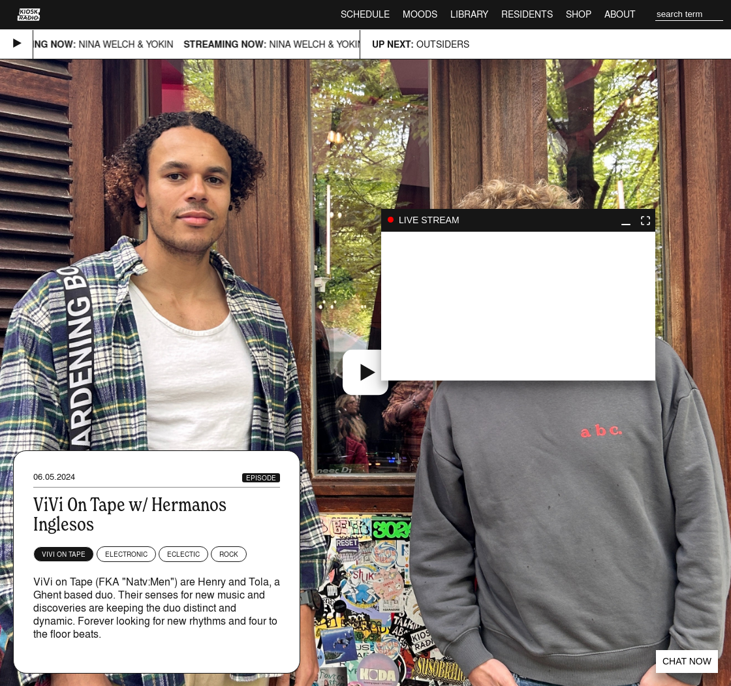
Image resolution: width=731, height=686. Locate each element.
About (620, 14)
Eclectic (183, 554)
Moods (420, 14)
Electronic (126, 554)
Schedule (365, 14)
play (518, 306)
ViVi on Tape (64, 554)
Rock (228, 554)
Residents (527, 14)
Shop (578, 14)
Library (469, 14)
